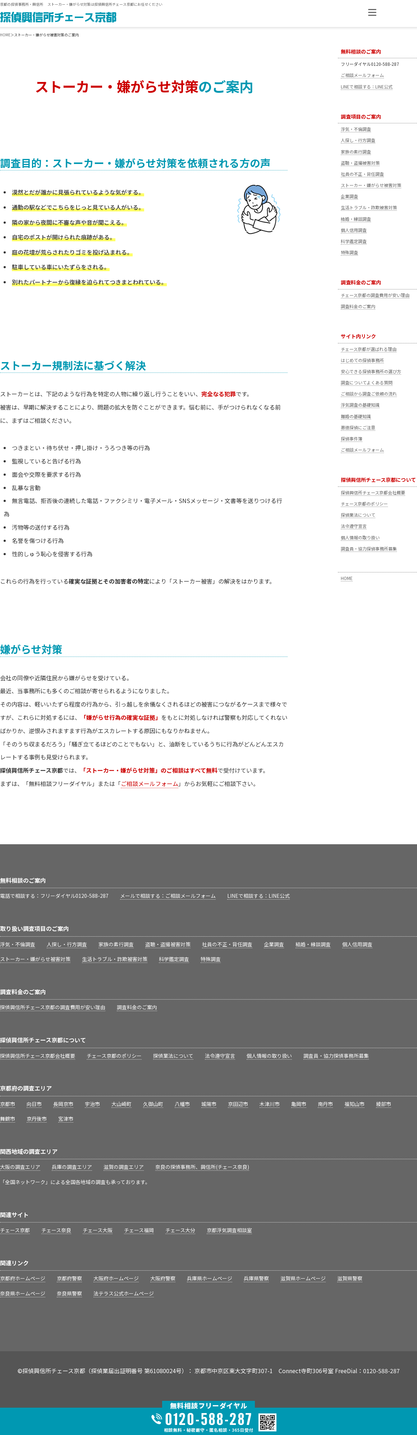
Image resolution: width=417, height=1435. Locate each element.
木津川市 (270, 1103)
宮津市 (65, 1118)
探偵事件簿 (351, 438)
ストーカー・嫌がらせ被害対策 (371, 185)
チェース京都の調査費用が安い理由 (375, 295)
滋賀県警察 (349, 1278)
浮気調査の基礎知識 (360, 405)
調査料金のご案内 (358, 306)
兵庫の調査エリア (72, 1166)
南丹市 (325, 1103)
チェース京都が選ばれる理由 (369, 349)
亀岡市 (298, 1103)
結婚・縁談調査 (356, 219)
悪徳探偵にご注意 (358, 427)
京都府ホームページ (22, 1278)
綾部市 (383, 1103)
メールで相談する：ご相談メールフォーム (168, 895)
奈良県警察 (69, 1293)
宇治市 (92, 1103)
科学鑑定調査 (354, 241)
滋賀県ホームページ (303, 1278)
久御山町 (153, 1103)
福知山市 (354, 1103)
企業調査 (349, 196)
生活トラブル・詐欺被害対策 (369, 207)
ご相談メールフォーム (362, 75)
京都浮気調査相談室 (229, 1230)
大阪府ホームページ (116, 1278)
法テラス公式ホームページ (123, 1293)
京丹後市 (37, 1118)
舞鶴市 (7, 1118)
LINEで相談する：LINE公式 (367, 86)
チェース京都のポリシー (364, 504)
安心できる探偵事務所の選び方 (371, 371)
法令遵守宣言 (354, 526)
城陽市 (208, 1103)
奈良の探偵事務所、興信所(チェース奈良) (202, 1166)
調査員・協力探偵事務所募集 (369, 548)
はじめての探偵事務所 (362, 360)
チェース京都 (15, 1230)
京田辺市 (238, 1103)
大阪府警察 (162, 1278)
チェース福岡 (139, 1230)
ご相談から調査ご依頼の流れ (369, 393)
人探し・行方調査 (358, 140)
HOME (347, 578)
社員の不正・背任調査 (362, 174)
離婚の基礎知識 (356, 416)
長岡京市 (63, 1103)
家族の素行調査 (356, 151)
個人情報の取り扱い (360, 537)
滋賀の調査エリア (124, 1166)
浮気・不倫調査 (356, 129)
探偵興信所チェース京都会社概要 (373, 492)
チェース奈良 (56, 1230)
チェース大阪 (98, 1230)
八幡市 (182, 1103)
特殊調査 (349, 252)
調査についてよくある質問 (367, 382)
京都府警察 (69, 1278)
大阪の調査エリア (20, 1166)
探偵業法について (358, 515)
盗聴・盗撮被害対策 (360, 163)
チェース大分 (180, 1230)
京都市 (7, 1103)
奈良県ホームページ (22, 1293)
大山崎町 (121, 1103)
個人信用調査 (354, 230)
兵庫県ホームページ (209, 1278)
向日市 (34, 1103)
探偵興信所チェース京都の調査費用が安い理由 (52, 1007)
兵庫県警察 (256, 1278)
